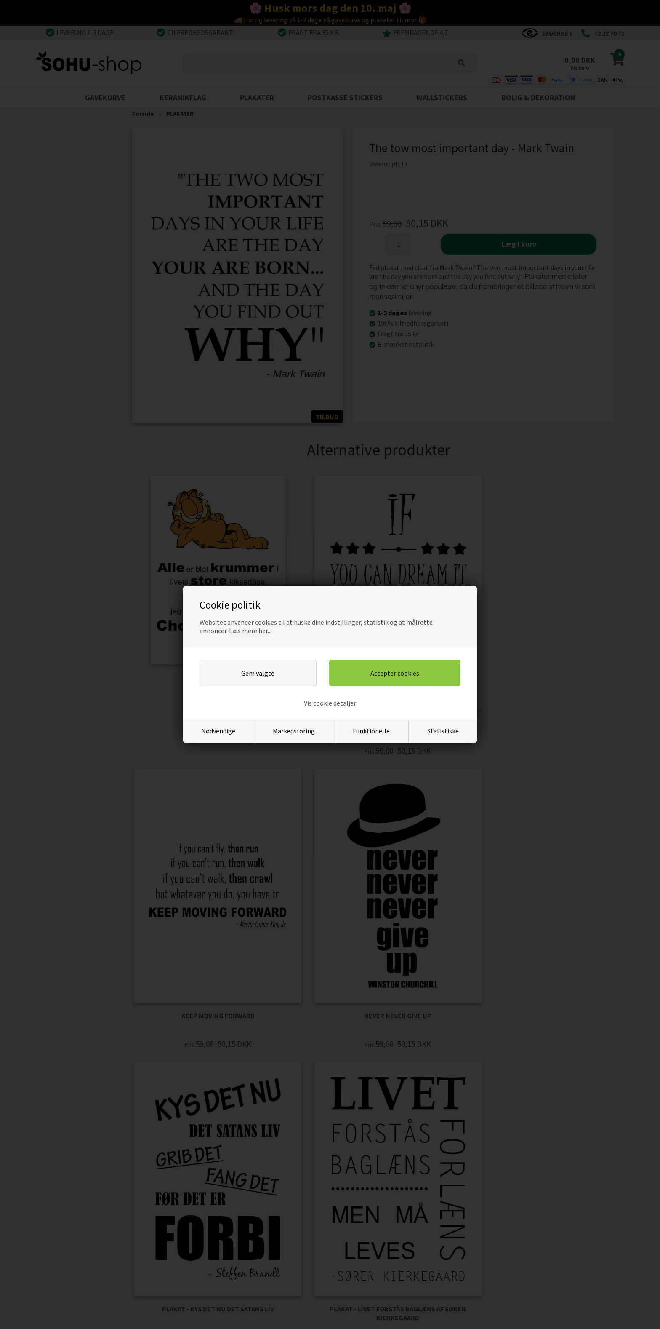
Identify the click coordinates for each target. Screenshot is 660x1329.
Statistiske (443, 731)
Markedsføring (294, 731)
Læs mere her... (250, 630)
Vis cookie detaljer (330, 703)
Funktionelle (371, 731)
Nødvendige (218, 731)
